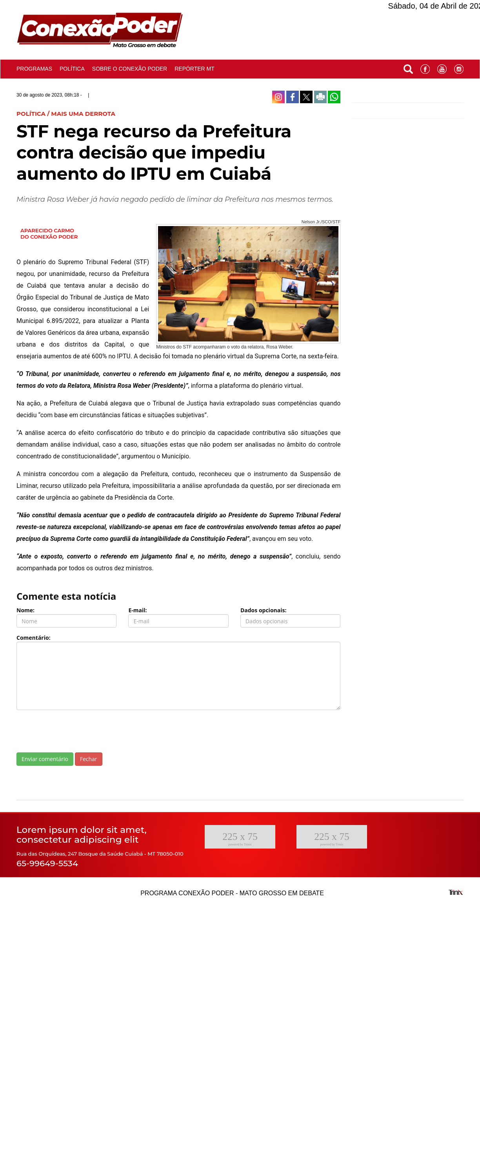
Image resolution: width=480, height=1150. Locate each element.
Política (72, 69)
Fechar (88, 759)
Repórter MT (195, 69)
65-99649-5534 (47, 863)
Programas (34, 69)
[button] (408, 67)
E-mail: (137, 610)
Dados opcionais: (263, 610)
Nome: (25, 610)
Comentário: (33, 637)
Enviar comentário (45, 759)
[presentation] (76, 731)
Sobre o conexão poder (129, 69)
